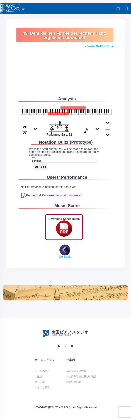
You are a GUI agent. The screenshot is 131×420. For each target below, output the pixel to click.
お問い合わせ (73, 382)
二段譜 (38, 376)
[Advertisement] (64, 76)
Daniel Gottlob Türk (100, 46)
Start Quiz (40, 166)
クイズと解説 (42, 387)
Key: (34, 157)
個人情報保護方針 (76, 371)
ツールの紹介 (42, 371)
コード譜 (40, 382)
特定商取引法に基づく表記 (81, 376)
